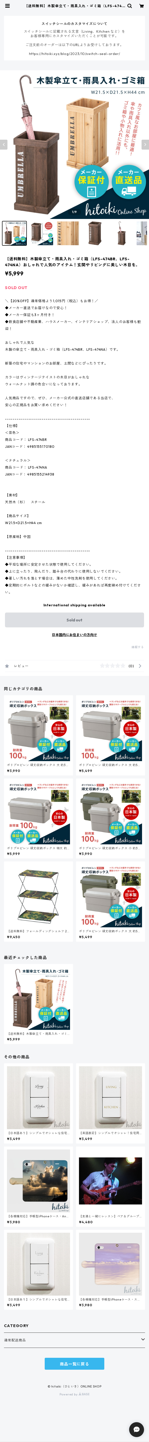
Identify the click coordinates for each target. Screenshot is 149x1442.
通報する (137, 647)
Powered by (75, 1394)
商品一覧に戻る (74, 1364)
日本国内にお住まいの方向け (74, 635)
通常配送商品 (15, 1340)
